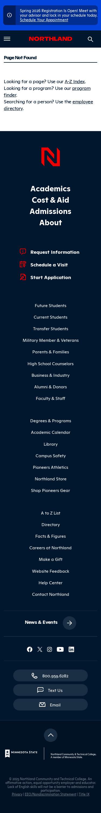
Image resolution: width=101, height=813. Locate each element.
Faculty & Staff (50, 398)
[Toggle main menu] (7, 38)
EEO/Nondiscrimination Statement (50, 794)
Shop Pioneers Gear (50, 490)
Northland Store (51, 478)
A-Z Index (75, 81)
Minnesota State (73, 757)
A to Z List (50, 513)
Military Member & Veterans (51, 340)
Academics (50, 188)
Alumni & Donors (50, 386)
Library (51, 444)
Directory (50, 524)
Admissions (50, 210)
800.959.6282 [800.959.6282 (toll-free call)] (55, 675)
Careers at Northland (50, 547)
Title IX (84, 794)
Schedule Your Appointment (44, 19)
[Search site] (90, 39)
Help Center (50, 582)
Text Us (55, 690)
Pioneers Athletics (50, 467)
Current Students (50, 317)
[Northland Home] (50, 156)
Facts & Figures (50, 536)
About (50, 222)
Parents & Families (50, 351)
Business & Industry (50, 375)
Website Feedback (50, 571)
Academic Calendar (50, 432)
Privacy (17, 794)
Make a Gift (50, 559)
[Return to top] (50, 735)
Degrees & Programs (50, 420)
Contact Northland (50, 594)
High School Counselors (50, 363)
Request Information (54, 251)
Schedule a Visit (49, 264)
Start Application (50, 277)
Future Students (50, 305)
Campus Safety (51, 455)
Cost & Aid (50, 199)
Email (58, 704)
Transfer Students (50, 328)
